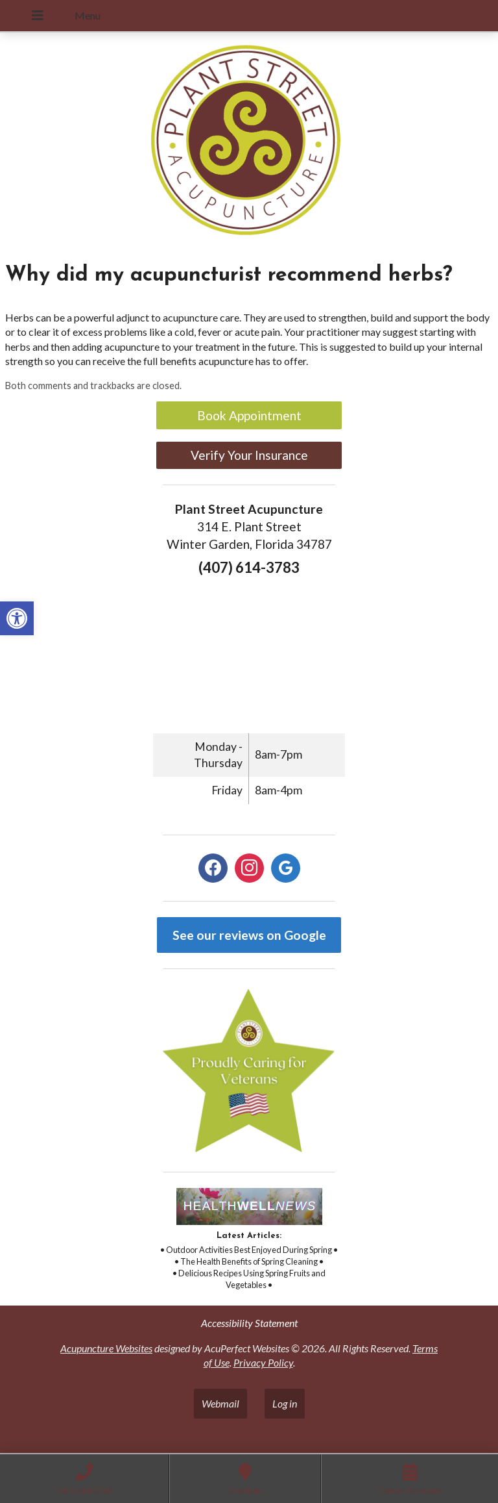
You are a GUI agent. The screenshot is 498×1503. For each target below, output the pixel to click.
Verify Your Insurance (249, 455)
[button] (17, 618)
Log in (284, 1403)
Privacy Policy (263, 1362)
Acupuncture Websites (106, 1348)
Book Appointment (249, 415)
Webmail (220, 1403)
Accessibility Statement (249, 1323)
